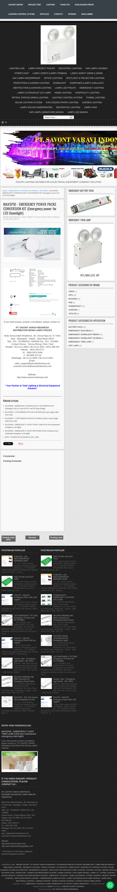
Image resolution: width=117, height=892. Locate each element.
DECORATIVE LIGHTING (68, 107)
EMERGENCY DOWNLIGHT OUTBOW (85, 338)
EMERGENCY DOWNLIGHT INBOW (23, 191)
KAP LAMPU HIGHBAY (96, 68)
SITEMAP (72, 14)
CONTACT (58, 14)
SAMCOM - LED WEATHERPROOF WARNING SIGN (22, 559)
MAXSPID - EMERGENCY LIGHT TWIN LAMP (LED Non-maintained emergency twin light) (19, 734)
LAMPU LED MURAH (77, 112)
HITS (71, 295)
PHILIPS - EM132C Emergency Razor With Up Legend (25, 640)
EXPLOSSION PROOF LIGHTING (62, 102)
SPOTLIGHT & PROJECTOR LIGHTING (85, 78)
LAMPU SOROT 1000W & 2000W (87, 73)
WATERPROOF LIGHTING (38, 870)
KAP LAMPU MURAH (81, 873)
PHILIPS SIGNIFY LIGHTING (73, 886)
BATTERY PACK (76, 327)
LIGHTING (50, 5)
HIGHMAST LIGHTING (31, 867)
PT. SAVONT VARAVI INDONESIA (65, 889)
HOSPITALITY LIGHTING (87, 92)
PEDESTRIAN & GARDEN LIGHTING (31, 83)
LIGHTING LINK (17, 68)
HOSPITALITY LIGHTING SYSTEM (94, 867)
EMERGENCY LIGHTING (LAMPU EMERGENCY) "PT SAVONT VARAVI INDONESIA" (57, 884)
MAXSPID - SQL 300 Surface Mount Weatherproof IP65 (26, 698)
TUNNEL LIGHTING (95, 97)
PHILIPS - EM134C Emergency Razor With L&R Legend (25, 597)
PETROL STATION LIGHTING (63, 881)
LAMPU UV (94, 873)
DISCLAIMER (87, 14)
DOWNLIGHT (59, 83)
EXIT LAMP (73, 346)
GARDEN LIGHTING (92, 102)
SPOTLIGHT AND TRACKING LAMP (62, 870)
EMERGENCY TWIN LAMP (80, 342)
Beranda (32, 537)
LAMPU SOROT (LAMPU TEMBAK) (50, 73)
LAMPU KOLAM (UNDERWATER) (36, 107)
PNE (70, 302)
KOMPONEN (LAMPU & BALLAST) (87, 83)
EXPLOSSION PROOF (84, 5)
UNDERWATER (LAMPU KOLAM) (52, 878)
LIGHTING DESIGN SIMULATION (87, 881)
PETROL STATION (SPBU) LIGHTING (30, 97)
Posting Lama (56, 537)
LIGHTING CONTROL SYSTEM (21, 14)
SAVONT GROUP (15, 5)
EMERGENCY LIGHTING (92, 88)
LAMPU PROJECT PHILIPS (41, 68)
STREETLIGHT (21, 73)
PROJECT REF (34, 5)
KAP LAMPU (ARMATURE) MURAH (46, 112)
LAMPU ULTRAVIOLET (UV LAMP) (34, 92)
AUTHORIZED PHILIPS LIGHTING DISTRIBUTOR (75, 864)
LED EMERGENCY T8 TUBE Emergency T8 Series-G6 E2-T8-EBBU (26, 618)
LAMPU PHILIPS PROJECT (105, 864)
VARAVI (50, 886)
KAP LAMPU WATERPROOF (26, 78)
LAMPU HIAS (90, 107)
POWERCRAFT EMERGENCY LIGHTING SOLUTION (63, 597)
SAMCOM (73, 310)
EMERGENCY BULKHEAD (80, 331)
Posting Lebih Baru (8, 538)
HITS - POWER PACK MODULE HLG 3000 (22, 437)
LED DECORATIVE (8, 875)
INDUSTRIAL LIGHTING (70, 68)
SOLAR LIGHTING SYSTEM (28, 102)
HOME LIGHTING (63, 92)
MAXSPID (44, 191)
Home (4, 191)
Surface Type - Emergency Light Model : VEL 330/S (25, 660)
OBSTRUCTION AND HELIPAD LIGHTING (32, 875)
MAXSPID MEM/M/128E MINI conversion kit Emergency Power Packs (24, 679)
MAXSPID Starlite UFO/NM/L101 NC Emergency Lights (60, 638)
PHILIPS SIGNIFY (23, 864)
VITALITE (72, 314)
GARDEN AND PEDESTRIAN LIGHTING (42, 873)
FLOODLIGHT (62, 867)
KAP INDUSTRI (22, 870)
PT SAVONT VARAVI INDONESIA (43, 864)
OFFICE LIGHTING (53, 78)
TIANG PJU (65, 5)
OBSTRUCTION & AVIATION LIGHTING (32, 88)
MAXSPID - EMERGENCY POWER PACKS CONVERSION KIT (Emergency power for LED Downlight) (30, 208)
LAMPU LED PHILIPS (65, 88)
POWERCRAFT (75, 306)
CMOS (71, 291)
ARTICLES (44, 14)
